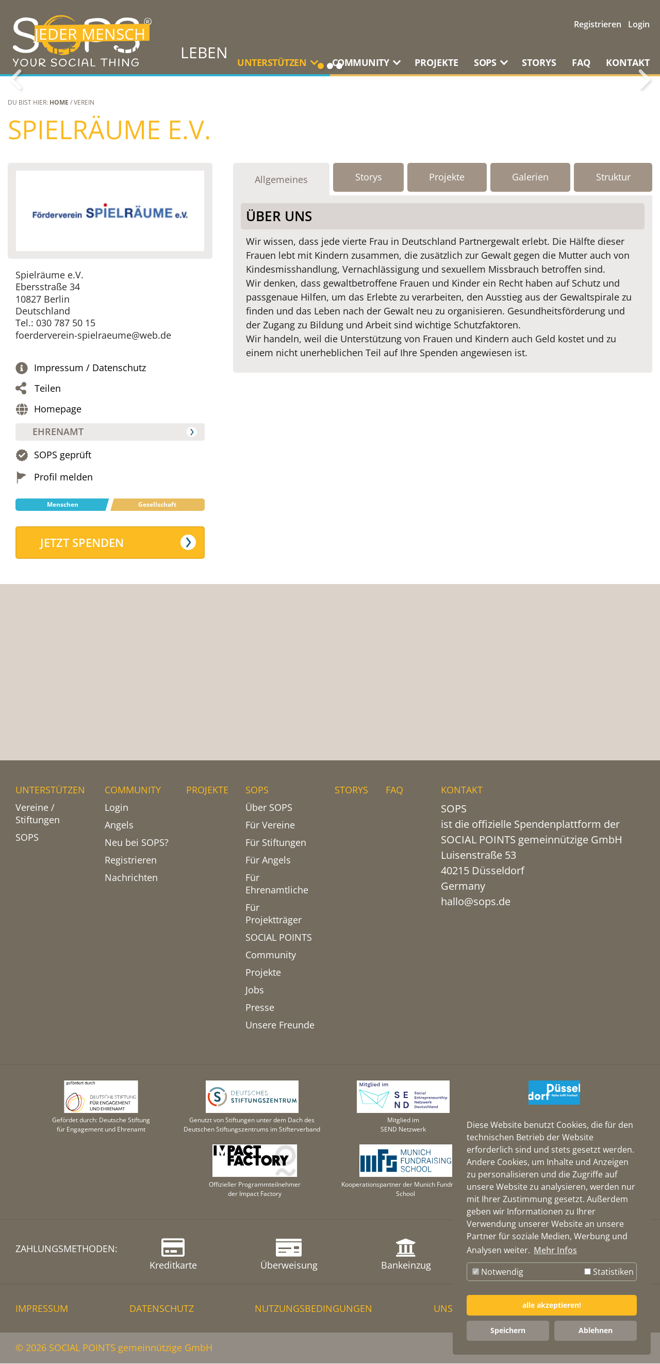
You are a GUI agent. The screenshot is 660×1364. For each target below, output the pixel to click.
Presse (259, 1008)
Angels (119, 825)
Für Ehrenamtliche (276, 884)
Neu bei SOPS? (137, 843)
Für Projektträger (273, 914)
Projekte (263, 973)
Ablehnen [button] (596, 1330)
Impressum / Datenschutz (90, 495)
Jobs (254, 990)
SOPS (27, 837)
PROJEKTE (436, 62)
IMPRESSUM (41, 1309)
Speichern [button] (507, 1330)
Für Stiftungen (275, 843)
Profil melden (63, 604)
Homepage (57, 536)
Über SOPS (268, 808)
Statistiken (609, 1271)
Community (270, 955)
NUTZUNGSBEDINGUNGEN (313, 1309)
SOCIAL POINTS (278, 937)
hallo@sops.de (475, 902)
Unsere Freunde (280, 1025)
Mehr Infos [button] (555, 1250)
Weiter (644, 143)
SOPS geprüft (62, 582)
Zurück (15, 143)
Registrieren (597, 24)
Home (59, 229)
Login (639, 24)
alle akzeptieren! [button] (551, 1305)
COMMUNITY (133, 790)
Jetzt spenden (84, 669)
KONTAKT (628, 62)
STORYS (539, 62)
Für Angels (268, 860)
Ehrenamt (59, 559)
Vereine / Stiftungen (37, 814)
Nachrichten (131, 878)
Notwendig (497, 1271)
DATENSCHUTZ (161, 1309)
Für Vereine (270, 825)
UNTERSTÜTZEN (50, 790)
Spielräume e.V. (109, 256)
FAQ (581, 62)
